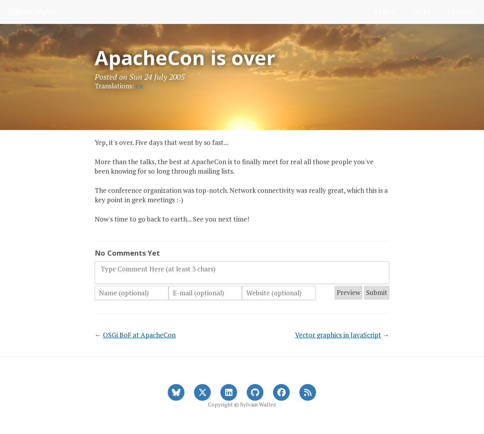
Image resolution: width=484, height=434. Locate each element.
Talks (421, 11)
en (139, 85)
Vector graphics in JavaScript (338, 334)
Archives (461, 11)
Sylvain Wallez (32, 11)
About (385, 11)
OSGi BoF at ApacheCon (139, 334)
